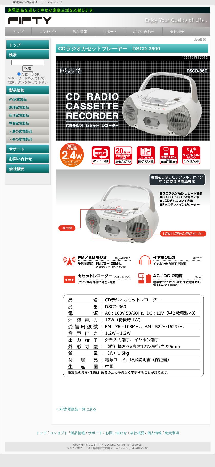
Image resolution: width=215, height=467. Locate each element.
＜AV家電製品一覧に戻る (76, 409)
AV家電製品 (28, 99)
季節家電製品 (27, 123)
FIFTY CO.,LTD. (106, 444)
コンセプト (48, 31)
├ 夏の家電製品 (27, 131)
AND (25, 74)
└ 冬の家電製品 (27, 139)
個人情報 (155, 433)
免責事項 (172, 433)
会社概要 (177, 31)
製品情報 (80, 31)
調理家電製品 (27, 107)
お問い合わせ (143, 31)
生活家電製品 (27, 115)
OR (37, 74)
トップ (18, 31)
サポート (110, 31)
